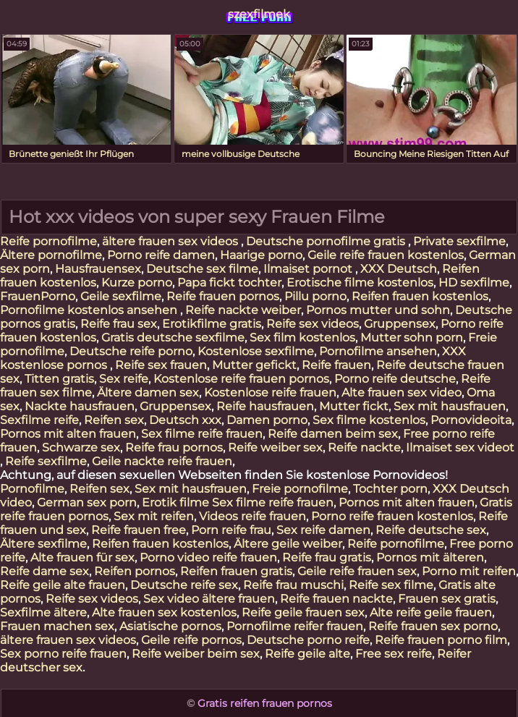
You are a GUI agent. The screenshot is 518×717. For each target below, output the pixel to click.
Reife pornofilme (48, 241)
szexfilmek (259, 14)
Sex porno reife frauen (63, 654)
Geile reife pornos (191, 640)
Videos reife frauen (252, 516)
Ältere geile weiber (288, 544)
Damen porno (266, 420)
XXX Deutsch (398, 269)
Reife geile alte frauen (62, 585)
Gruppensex (400, 324)
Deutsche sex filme (202, 269)
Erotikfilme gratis (211, 324)
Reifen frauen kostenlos (420, 296)
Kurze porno (136, 282)
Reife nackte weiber (243, 310)
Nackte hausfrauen (80, 406)
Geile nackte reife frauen (162, 461)
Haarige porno (261, 255)
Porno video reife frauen (208, 557)
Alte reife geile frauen (431, 612)
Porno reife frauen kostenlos (392, 516)
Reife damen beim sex (333, 434)
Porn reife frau (231, 530)
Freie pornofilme (300, 489)
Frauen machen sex (57, 626)
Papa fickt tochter (229, 282)
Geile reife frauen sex (357, 571)
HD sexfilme (473, 282)
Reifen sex (114, 420)
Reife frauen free (138, 530)
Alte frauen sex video (401, 392)
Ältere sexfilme (43, 544)
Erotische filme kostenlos (359, 282)
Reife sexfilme (46, 461)
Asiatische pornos (170, 626)
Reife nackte (364, 447)
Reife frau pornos (174, 447)
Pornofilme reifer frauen (294, 626)
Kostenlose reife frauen (270, 392)
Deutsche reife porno (130, 351)
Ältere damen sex (148, 392)
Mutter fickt (353, 406)
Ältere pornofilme (51, 255)
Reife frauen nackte (336, 599)
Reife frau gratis (326, 557)
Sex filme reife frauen (202, 434)
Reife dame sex (44, 571)
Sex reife (123, 379)
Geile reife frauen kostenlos (385, 255)
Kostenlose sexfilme (256, 351)
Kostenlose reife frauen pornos (241, 379)
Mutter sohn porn (411, 337)
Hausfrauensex (98, 269)
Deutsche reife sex (184, 585)
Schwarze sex (81, 447)
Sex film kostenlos (302, 337)
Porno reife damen (161, 255)
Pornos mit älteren (430, 557)
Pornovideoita (470, 420)
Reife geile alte (307, 654)
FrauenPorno (37, 296)
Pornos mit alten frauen (68, 434)
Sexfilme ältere (43, 612)
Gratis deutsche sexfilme (173, 337)
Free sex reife (393, 654)
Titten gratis (59, 379)
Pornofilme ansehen (378, 351)
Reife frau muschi (293, 585)
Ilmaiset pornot (309, 269)
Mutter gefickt (254, 365)
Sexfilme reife (39, 420)
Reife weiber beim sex (196, 654)
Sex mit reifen (154, 516)
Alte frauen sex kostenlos (164, 612)
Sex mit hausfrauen (450, 406)
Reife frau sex (118, 324)
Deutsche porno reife (308, 640)
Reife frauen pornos (222, 296)
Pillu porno (315, 296)
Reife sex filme (391, 585)
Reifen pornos (134, 571)
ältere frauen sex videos (171, 241)
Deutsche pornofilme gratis (327, 241)
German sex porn (87, 502)
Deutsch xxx (185, 420)
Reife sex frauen (161, 365)
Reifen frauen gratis (236, 571)
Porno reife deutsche (395, 379)
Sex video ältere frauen (209, 599)
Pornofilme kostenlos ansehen (90, 310)
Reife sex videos (312, 324)
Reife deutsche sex (430, 530)
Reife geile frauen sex (303, 612)
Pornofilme (32, 489)
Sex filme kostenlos (369, 420)
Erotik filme (175, 502)
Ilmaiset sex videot (460, 447)
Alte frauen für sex (82, 557)
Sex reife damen (323, 530)
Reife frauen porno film (441, 640)
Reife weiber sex (275, 447)
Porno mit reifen (469, 571)
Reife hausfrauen (265, 406)
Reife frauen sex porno (433, 626)
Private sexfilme (459, 241)
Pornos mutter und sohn (378, 310)
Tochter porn (390, 489)
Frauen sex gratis (447, 599)
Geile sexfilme (120, 296)
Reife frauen (336, 365)
